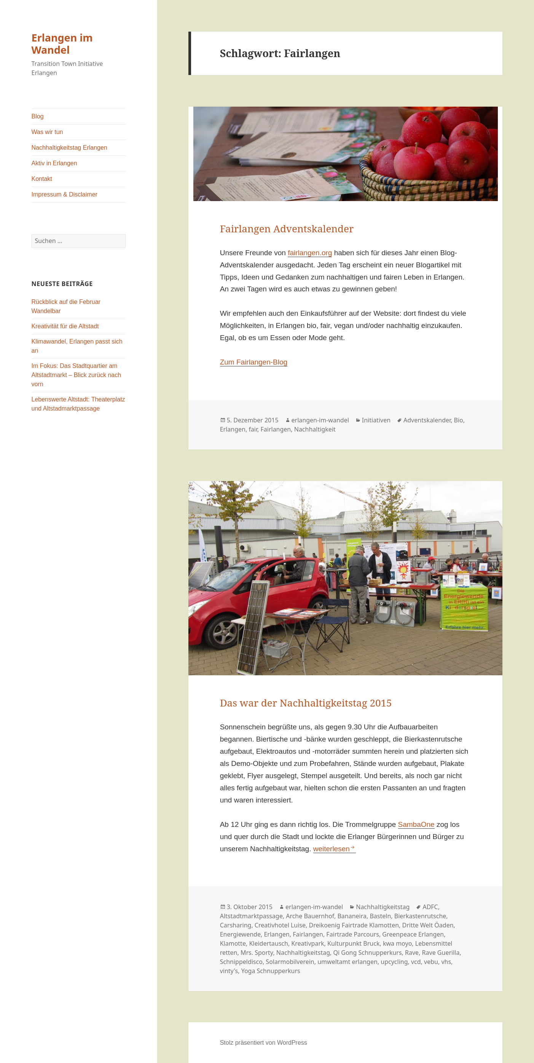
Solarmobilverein (290, 961)
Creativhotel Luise (280, 925)
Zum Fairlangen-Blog (253, 362)
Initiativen (376, 420)
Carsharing (236, 925)
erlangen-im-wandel (320, 420)
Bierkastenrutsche (420, 916)
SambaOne (416, 824)
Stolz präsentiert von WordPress (263, 1042)
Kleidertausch (268, 943)
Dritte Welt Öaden (428, 925)
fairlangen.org (310, 253)
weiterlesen (334, 849)
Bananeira (352, 916)
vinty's (229, 971)
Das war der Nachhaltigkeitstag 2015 (306, 703)
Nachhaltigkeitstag (383, 907)
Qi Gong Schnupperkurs (367, 952)
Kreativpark (307, 943)
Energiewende (240, 934)
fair (253, 429)
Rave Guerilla (441, 952)
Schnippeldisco (241, 961)
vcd (416, 961)
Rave (412, 952)
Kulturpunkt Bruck (353, 943)
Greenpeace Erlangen (413, 934)
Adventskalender (427, 420)
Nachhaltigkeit (315, 429)
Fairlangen (276, 429)
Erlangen (232, 429)
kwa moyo (397, 943)
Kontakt (42, 179)
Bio (458, 420)
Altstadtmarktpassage (251, 916)
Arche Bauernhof (310, 916)
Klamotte (233, 943)
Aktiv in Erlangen (54, 163)
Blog (38, 116)
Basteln (380, 916)
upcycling (394, 961)
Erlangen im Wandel (62, 43)
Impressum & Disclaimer (64, 194)
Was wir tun (47, 132)
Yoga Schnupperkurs (270, 971)
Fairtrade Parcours (352, 934)
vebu (431, 961)
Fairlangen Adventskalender (287, 228)
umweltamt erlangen (347, 961)
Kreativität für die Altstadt (65, 326)
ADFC (430, 907)
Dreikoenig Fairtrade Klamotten (354, 925)
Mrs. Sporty (257, 952)
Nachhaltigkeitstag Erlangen (69, 147)
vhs (446, 961)
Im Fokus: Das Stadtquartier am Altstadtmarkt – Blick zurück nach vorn (76, 375)
